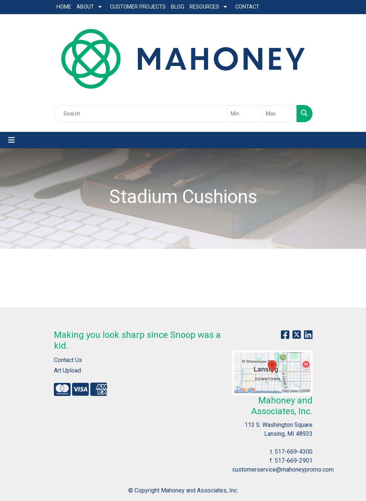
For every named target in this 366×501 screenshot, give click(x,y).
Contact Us (68, 360)
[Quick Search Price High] (279, 113)
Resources (204, 7)
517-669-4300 (293, 451)
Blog (177, 7)
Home (63, 7)
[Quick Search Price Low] (244, 113)
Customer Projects (138, 7)
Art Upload (67, 370)
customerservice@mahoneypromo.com (283, 469)
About (85, 7)
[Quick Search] (140, 113)
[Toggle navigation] (11, 140)
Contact (247, 7)
